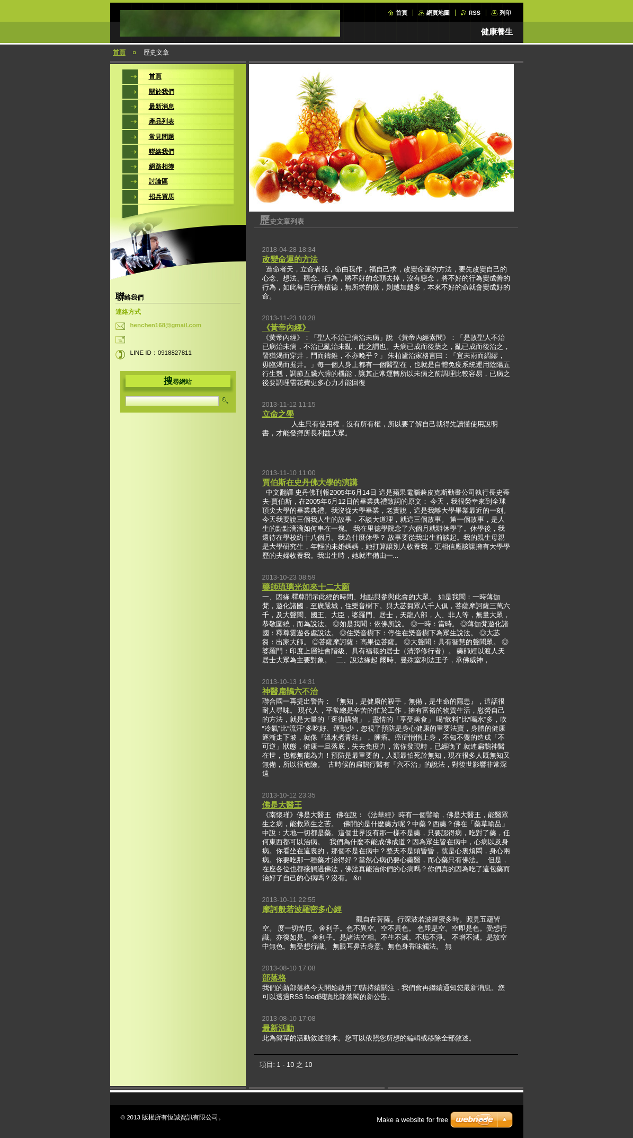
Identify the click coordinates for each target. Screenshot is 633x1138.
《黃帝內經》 (286, 327)
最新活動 (278, 1027)
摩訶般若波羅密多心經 (302, 909)
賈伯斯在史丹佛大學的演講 (310, 482)
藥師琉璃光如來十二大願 (306, 586)
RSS (474, 13)
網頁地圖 (438, 13)
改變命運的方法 (290, 259)
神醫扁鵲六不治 (290, 691)
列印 (505, 13)
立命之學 (278, 413)
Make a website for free (412, 1120)
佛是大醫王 (282, 804)
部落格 (274, 977)
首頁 (401, 13)
